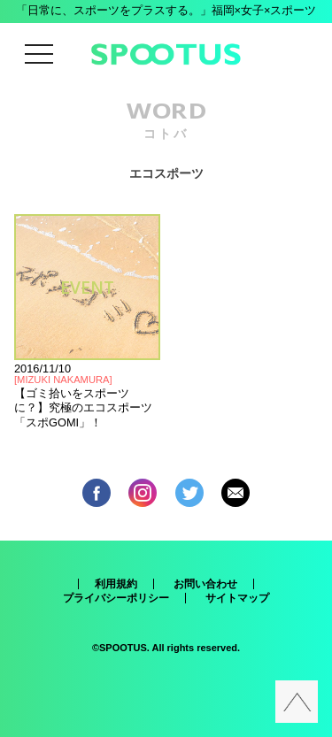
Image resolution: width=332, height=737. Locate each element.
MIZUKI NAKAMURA (63, 379)
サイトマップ (237, 598)
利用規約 (116, 584)
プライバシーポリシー (116, 598)
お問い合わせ (205, 584)
